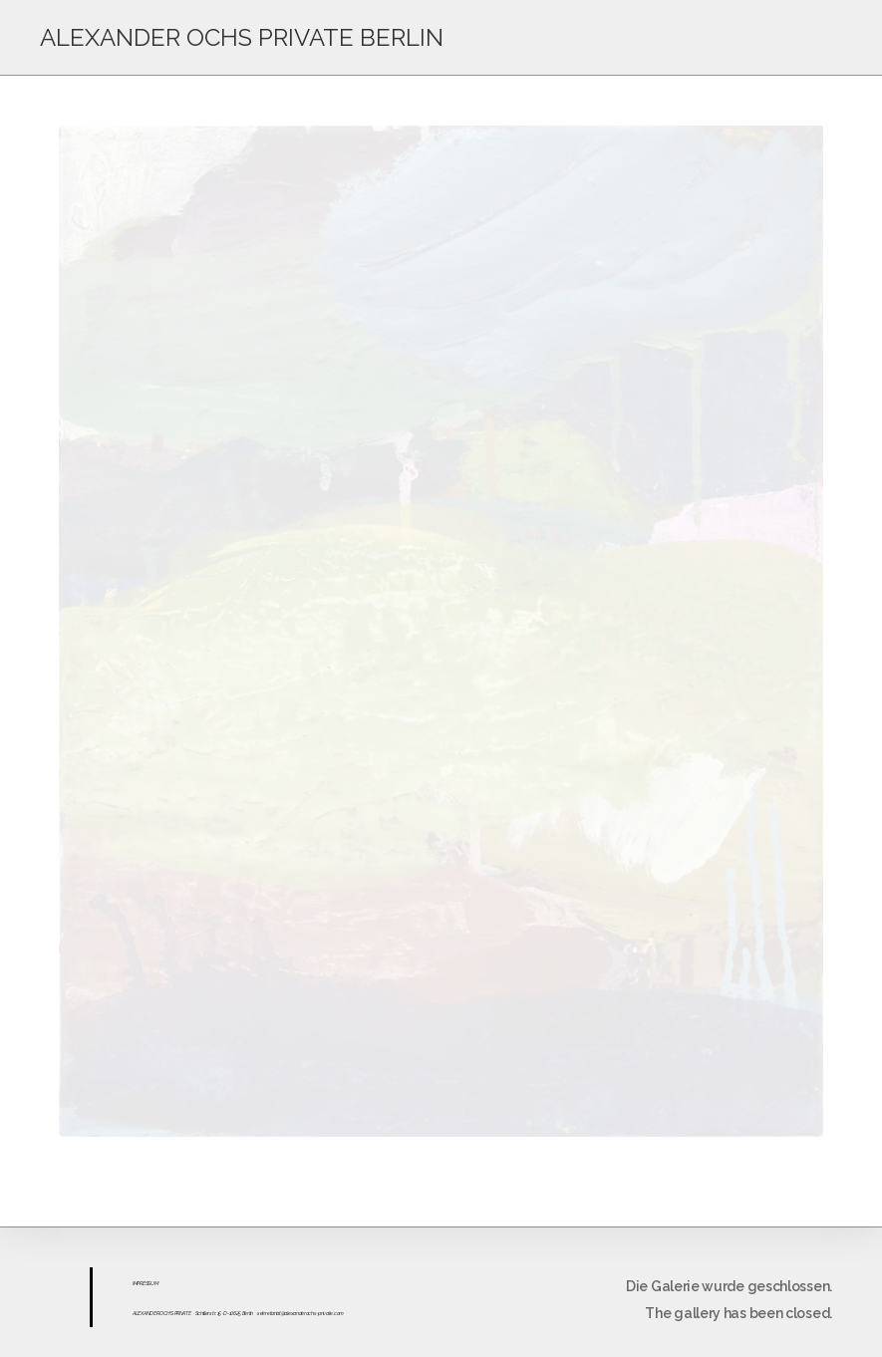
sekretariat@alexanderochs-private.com (300, 1313)
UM (153, 1283)
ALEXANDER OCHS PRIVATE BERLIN (241, 37)
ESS (146, 1283)
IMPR (138, 1283)
